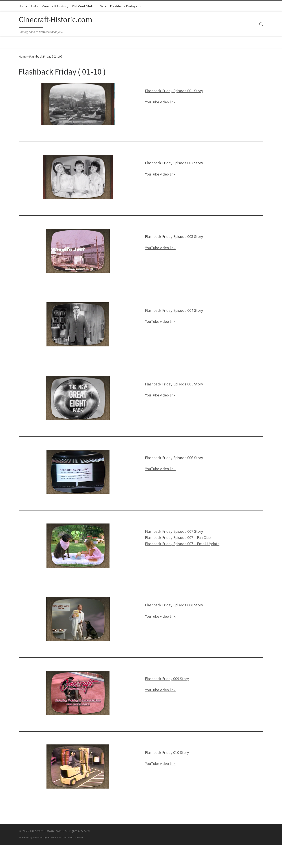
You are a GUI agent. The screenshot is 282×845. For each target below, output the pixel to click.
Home (23, 56)
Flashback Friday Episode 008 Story (174, 605)
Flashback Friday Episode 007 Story (174, 531)
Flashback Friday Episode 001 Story (174, 90)
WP (35, 837)
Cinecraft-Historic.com (46, 831)
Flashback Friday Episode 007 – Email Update (182, 543)
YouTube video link (160, 102)
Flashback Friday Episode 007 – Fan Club (178, 537)
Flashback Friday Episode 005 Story (174, 384)
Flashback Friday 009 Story (167, 678)
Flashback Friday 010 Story (167, 752)
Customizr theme (72, 837)
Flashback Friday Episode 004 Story (174, 310)
